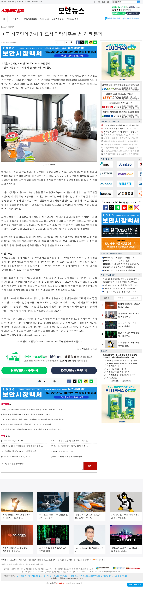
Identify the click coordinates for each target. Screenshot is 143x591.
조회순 (106, 298)
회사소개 (4, 560)
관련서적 (88, 560)
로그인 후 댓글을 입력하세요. (42, 466)
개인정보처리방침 (34, 560)
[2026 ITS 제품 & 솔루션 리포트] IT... (67, 456)
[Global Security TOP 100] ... (13, 441)
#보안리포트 (58, 19)
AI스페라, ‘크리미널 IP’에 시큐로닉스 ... (120, 288)
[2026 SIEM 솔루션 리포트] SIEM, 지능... (121, 129)
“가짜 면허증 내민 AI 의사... (120, 261)
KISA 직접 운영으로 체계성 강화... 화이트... (70, 441)
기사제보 (20, 2)
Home (3, 27)
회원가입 (11, 2)
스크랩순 (134, 298)
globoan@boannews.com (34, 335)
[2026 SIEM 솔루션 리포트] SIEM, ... (17, 456)
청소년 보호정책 (50, 560)
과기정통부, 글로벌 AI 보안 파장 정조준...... (20, 451)
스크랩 (27, 2)
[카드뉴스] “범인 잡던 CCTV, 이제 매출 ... (69, 446)
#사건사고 (44, 19)
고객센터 (70, 560)
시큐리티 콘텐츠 (132, 18)
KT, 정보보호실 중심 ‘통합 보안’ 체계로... (120, 292)
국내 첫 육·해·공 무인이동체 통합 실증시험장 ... (22, 446)
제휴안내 (79, 560)
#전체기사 (16, 19)
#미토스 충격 (72, 19)
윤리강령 (61, 560)
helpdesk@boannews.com (112, 572)
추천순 (120, 298)
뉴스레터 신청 (37, 2)
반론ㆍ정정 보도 (135, 585)
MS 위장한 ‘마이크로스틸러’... (121, 264)
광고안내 (13, 560)
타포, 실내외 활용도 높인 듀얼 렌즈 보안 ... (121, 279)
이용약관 (22, 560)
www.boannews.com (48, 341)
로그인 (3, 2)
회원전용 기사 (114, 18)
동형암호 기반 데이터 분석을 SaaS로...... (120, 282)
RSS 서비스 (99, 560)
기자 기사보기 (87, 349)
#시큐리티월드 (30, 19)
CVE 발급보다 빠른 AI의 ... (119, 258)
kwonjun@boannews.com (72, 578)
